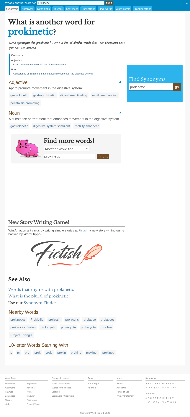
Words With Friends (61, 387)
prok (37, 352)
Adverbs (31, 387)
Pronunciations (142, 8)
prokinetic (69, 156)
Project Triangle (21, 335)
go (177, 87)
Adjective (16, 60)
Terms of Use (123, 391)
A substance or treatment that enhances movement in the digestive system (53, 73)
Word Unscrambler (61, 383)
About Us (121, 387)
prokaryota (88, 327)
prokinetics (17, 319)
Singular (31, 395)
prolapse (90, 319)
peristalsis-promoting (25, 103)
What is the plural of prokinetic (38, 296)
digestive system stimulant (51, 126)
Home (119, 383)
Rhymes (58, 8)
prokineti (108, 352)
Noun (14, 69)
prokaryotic (48, 327)
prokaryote (68, 327)
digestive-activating (73, 95)
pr (18, 352)
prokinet (91, 352)
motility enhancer (87, 126)
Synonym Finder (40, 303)
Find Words (105, 8)
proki (48, 352)
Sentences (72, 8)
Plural (29, 391)
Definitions (43, 8)
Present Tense (33, 404)
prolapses (107, 319)
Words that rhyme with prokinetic (41, 289)
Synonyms (12, 8)
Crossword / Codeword (63, 395)
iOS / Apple (93, 383)
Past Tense (32, 399)
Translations (88, 8)
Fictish (83, 230)
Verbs (7, 404)
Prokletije (36, 319)
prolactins (72, 319)
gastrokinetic (19, 95)
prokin (61, 352)
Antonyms (27, 8)
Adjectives (32, 383)
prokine (76, 352)
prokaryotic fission (23, 327)
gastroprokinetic (44, 95)
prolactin (54, 319)
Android (92, 387)
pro (27, 352)
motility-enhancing (104, 95)
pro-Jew (106, 327)
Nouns (8, 399)
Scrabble (56, 391)
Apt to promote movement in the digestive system (39, 64)
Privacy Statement (125, 395)
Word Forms (123, 8)
